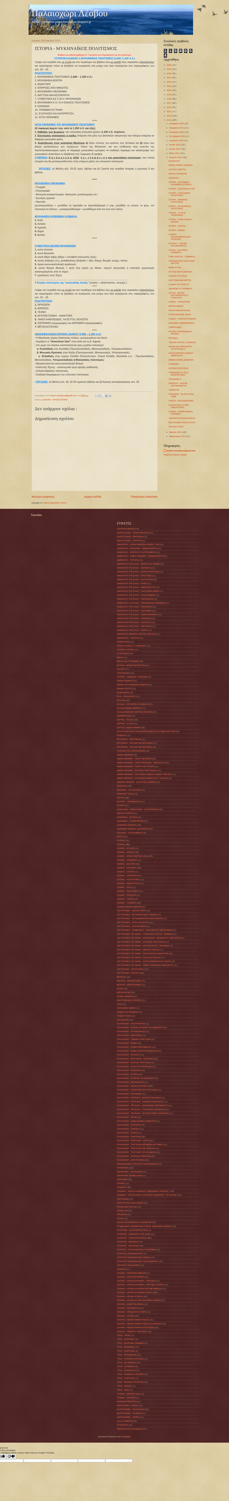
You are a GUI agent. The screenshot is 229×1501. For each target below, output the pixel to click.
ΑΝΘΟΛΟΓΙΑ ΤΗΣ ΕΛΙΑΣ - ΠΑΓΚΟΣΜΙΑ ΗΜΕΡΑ (138, 591)
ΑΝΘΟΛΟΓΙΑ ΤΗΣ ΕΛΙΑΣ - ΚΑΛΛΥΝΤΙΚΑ (135, 579)
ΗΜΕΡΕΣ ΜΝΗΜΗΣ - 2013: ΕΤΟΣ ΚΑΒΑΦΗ (136, 782)
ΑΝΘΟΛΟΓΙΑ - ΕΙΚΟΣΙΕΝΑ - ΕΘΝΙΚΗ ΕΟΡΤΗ (137, 548)
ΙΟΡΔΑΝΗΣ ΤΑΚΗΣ (125, 794)
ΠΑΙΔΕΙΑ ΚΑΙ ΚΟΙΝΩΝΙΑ (128, 1012)
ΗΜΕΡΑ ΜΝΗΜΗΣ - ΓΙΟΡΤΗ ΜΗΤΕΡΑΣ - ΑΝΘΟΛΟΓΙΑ (141, 763)
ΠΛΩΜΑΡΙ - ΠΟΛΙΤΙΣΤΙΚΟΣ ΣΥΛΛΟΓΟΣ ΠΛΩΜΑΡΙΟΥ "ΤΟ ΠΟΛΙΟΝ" (147, 1195)
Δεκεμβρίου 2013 (177, 123)
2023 (169, 77)
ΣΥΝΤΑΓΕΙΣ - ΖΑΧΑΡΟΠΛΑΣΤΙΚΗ (132, 1230)
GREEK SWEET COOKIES (181, 165)
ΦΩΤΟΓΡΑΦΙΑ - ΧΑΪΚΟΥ (128, 1405)
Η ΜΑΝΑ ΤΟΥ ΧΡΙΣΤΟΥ (179, 284)
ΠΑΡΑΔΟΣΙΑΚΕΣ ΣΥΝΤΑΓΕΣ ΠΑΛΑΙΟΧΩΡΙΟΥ (137, 1164)
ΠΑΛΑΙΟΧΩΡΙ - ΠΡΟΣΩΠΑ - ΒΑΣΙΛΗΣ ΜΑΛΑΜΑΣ (139, 1097)
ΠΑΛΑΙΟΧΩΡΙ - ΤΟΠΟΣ (127, 1133)
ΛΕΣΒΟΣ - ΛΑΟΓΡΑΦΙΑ (127, 875)
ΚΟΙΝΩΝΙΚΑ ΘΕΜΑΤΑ (127, 825)
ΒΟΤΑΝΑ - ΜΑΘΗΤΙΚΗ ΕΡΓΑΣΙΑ (131, 665)
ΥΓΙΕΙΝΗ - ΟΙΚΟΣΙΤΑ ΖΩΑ (128, 1394)
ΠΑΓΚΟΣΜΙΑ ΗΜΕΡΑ (126, 1008)
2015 (169, 111)
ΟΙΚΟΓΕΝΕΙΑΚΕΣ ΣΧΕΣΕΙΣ (129, 1000)
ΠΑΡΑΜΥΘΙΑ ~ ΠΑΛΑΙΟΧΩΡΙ (130, 1172)
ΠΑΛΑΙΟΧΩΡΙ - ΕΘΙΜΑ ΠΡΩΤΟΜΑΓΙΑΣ (134, 1047)
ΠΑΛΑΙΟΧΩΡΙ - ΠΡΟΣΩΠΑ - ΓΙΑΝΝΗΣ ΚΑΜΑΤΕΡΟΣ (140, 1101)
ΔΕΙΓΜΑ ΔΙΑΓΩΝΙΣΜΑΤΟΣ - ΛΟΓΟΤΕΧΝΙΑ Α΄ (181, 347)
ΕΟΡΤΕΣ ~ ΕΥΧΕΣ (125, 723)
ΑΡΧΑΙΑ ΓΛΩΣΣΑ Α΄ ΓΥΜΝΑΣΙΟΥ (132, 646)
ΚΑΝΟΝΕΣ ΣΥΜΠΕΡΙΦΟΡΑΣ (181, 323)
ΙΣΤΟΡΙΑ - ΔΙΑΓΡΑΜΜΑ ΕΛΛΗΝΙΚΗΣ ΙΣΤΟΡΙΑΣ (180, 183)
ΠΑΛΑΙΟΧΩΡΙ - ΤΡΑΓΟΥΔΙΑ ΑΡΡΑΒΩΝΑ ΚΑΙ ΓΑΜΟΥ (140, 1144)
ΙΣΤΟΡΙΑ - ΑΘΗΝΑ (177, 230)
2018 (169, 99)
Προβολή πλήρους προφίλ (175, 455)
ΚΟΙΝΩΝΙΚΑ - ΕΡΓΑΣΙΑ (127, 817)
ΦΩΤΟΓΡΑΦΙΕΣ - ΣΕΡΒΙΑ (128, 1417)
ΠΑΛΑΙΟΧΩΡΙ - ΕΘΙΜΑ (127, 1043)
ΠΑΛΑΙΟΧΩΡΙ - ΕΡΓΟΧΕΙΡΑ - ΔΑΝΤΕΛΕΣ (135, 1059)
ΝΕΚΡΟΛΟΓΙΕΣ (124, 992)
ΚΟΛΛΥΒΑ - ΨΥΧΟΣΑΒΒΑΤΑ (130, 833)
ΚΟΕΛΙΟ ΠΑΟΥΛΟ (125, 813)
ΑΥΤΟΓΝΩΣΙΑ (123, 653)
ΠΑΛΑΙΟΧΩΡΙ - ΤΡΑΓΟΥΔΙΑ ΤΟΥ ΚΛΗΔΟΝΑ (136, 1152)
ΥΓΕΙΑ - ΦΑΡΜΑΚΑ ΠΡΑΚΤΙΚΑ (130, 1382)
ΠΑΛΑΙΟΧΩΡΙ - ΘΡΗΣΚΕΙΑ (129, 1070)
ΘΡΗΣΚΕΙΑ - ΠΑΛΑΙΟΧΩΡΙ (129, 790)
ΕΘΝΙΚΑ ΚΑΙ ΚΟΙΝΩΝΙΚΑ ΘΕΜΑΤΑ (132, 685)
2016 (169, 107)
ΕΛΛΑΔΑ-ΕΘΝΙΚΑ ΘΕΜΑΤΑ (129, 708)
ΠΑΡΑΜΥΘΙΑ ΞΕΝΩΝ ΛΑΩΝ (129, 1175)
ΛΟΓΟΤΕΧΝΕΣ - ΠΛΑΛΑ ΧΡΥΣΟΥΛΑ (133, 922)
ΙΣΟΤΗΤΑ (121, 798)
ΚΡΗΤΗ (120, 837)
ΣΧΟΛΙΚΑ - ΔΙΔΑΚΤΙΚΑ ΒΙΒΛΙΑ (131, 1304)
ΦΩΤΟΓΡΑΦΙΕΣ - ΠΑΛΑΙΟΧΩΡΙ (131, 1409)
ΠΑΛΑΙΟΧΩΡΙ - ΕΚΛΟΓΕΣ (128, 1055)
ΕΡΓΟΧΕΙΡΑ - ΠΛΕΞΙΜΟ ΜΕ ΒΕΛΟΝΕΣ (135, 747)
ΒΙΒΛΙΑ (120, 657)
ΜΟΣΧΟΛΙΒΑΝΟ (176, 306)
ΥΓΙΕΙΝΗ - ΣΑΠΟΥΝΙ (126, 1398)
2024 (169, 73)
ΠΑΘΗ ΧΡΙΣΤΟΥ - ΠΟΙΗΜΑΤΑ (182, 256)
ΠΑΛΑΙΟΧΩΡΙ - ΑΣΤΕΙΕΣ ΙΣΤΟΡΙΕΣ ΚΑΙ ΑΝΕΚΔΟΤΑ (140, 1027)
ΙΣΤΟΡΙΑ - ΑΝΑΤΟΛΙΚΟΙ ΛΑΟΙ (182, 189)
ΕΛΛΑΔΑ (121, 700)
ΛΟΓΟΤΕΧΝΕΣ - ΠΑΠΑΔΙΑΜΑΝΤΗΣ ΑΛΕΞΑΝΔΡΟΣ (140, 918)
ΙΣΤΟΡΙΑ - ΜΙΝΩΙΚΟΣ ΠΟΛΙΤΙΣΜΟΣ (178, 200)
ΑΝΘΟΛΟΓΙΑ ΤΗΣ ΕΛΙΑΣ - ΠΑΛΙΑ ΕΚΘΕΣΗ (136, 595)
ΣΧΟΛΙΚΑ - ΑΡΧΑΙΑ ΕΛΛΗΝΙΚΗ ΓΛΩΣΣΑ (135, 1292)
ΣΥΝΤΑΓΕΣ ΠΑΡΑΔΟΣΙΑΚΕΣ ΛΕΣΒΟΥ (134, 1257)
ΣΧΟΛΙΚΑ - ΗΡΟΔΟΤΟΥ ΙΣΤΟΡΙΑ (132, 1312)
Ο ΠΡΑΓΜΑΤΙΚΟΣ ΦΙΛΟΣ (180, 314)
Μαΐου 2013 (174, 153)
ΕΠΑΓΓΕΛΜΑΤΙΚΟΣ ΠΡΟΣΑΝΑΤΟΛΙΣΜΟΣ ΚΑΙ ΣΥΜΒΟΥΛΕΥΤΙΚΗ (146, 731)
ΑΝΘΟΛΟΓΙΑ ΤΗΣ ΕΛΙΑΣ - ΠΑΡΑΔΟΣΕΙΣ (135, 599)
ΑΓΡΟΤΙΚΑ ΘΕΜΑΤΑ (126, 529)
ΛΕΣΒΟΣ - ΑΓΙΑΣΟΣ (126, 848)
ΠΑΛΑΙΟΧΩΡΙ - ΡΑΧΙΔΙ (127, 1117)
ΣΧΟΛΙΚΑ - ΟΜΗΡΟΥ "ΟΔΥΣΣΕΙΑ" (132, 1331)
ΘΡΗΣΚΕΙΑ (122, 786)
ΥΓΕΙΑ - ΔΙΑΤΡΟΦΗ (126, 1339)
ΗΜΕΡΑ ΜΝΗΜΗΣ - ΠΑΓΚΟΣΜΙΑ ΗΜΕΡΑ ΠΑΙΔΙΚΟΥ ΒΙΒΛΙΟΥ (144, 774)
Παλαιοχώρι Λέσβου (70, 13)
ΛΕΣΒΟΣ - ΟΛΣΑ (124, 887)
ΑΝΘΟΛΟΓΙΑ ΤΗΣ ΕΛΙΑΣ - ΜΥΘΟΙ (132, 583)
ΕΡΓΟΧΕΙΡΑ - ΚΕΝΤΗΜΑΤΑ (129, 739)
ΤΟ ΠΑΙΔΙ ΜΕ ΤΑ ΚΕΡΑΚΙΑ (180, 272)
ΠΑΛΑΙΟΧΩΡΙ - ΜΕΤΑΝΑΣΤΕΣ (130, 1082)
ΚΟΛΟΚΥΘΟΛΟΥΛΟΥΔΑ (179, 310)
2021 (169, 86)
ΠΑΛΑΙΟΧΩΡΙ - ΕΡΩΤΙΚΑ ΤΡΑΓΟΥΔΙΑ (134, 1062)
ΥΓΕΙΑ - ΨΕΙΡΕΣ (124, 1386)
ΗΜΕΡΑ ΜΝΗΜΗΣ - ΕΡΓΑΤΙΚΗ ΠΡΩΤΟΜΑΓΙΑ (137, 770)
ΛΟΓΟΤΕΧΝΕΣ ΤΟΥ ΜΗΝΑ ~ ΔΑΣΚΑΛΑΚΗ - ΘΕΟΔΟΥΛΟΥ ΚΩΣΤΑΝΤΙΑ (149, 938)
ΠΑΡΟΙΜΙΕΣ (122, 1179)
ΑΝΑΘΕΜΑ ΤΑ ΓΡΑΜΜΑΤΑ (180, 288)
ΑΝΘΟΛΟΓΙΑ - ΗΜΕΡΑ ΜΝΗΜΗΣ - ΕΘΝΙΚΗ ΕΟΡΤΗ (140, 556)
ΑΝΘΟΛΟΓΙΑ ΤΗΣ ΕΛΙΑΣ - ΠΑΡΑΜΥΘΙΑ (135, 607)
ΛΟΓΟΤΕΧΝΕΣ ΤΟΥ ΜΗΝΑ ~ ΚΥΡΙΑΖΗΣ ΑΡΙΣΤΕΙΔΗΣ (141, 942)
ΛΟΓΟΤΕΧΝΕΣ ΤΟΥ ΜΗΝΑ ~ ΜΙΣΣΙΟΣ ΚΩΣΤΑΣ (138, 950)
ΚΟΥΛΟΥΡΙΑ (174, 161)
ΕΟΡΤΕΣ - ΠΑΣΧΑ (125, 720)
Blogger (127, 1436)
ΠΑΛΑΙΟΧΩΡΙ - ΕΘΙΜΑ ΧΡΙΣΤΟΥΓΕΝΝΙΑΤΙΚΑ (137, 1051)
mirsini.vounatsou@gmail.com (181, 451)
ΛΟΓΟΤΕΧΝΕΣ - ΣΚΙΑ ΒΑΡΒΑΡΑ (131, 926)
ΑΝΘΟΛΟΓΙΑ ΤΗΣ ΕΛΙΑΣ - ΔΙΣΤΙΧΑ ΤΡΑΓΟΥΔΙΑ (138, 572)
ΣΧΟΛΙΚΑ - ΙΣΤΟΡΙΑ (126, 1316)
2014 (169, 116)
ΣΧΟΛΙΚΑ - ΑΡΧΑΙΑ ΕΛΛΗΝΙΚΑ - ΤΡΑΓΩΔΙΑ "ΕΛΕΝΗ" (141, 1285)
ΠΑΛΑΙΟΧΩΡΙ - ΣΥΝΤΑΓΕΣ (129, 1125)
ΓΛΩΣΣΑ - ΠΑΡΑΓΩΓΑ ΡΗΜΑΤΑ (182, 319)
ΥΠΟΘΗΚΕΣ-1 (175, 379)
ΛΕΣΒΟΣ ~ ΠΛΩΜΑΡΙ (127, 903)
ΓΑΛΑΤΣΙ (121, 669)
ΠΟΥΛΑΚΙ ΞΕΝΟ (176, 426)
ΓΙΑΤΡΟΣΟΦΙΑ (123, 673)
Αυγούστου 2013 (176, 140)
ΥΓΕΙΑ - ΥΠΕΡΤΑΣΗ (126, 1378)
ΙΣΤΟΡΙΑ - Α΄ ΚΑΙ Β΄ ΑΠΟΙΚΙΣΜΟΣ (177, 214)
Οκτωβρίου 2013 (176, 132)
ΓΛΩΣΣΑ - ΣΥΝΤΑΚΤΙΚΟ (179, 302)
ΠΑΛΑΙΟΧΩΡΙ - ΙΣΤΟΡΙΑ (128, 1074)
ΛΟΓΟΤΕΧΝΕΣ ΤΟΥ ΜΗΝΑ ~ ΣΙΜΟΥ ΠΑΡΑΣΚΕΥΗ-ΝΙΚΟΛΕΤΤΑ (145, 965)
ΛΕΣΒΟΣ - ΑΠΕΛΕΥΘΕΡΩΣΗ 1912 (132, 856)
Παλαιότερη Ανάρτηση (144, 496)
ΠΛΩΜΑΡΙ (122, 1187)
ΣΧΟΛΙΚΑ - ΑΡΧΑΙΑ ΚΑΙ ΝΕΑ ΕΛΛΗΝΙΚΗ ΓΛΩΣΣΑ (139, 1300)
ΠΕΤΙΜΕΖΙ (173, 338)
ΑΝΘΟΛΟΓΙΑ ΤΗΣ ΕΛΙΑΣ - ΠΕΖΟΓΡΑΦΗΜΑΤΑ (137, 614)
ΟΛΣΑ (120, 1004)
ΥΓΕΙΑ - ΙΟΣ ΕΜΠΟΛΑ (127, 1362)
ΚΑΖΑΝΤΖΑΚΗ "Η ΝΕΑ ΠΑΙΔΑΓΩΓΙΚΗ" (179, 406)
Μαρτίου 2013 (175, 432)
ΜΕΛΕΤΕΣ (122, 977)
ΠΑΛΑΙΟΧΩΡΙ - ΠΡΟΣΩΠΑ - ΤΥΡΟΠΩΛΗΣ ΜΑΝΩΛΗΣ (141, 1109)
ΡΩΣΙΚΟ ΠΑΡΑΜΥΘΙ (178, 174)
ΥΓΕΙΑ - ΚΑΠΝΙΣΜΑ (126, 1366)
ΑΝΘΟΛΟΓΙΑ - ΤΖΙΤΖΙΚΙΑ (128, 560)
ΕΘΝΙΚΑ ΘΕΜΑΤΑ (125, 681)
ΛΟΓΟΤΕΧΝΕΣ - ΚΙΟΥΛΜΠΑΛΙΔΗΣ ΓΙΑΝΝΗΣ (137, 914)
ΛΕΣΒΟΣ (121, 844)
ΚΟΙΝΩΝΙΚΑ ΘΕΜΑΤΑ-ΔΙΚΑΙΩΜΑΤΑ (133, 829)
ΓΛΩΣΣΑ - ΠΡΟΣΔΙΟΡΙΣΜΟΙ (181, 401)
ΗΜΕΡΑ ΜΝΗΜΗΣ (125, 755)
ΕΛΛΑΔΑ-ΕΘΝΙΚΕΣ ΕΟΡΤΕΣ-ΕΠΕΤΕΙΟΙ (135, 712)
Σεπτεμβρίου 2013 (177, 136)
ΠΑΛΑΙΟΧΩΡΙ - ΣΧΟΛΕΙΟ (128, 1129)
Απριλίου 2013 (175, 157)
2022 (169, 82)
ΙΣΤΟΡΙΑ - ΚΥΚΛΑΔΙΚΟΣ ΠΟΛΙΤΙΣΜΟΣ (179, 194)
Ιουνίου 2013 (175, 149)
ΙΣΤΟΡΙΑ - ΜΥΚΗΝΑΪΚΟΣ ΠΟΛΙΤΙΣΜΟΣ (180, 207)
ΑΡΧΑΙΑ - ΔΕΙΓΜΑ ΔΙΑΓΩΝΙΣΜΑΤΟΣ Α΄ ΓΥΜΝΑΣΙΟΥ (179, 295)
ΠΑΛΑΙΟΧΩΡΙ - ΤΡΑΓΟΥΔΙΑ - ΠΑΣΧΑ (133, 1140)
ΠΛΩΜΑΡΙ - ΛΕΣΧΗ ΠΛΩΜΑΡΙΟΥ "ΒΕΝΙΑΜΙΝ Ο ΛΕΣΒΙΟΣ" (143, 1191)
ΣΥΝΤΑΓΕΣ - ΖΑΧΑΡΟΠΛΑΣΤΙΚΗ (132, 1238)
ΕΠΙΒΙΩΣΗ (122, 735)
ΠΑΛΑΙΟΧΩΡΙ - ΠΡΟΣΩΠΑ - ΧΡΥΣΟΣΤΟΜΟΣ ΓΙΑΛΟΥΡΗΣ (143, 1113)
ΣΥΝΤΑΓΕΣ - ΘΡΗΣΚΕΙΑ (128, 1242)
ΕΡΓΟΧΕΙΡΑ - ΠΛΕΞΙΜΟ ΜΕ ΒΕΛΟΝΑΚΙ (135, 743)
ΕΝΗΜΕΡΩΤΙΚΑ (124, 716)
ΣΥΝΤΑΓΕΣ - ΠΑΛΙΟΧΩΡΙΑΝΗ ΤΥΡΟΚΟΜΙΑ (136, 1249)
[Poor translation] (11, 1456)
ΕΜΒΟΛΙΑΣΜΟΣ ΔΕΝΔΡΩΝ (181, 360)
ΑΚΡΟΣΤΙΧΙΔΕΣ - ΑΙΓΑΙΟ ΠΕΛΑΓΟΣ (133, 533)
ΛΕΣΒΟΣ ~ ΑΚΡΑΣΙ (125, 899)
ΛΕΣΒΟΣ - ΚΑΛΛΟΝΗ (127, 868)
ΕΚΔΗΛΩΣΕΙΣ (123, 692)
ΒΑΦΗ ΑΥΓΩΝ (175, 267)
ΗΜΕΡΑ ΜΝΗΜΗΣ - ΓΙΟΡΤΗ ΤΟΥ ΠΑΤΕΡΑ (136, 766)
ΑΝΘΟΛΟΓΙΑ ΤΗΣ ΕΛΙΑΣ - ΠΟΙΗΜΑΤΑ (134, 618)
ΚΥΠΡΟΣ (121, 840)
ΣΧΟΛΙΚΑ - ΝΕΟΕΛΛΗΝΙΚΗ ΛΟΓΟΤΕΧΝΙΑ (136, 1327)
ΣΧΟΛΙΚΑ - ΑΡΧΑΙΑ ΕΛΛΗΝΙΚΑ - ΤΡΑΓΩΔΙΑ (136, 1281)
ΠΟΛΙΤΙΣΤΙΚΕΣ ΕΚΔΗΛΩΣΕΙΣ (130, 1203)
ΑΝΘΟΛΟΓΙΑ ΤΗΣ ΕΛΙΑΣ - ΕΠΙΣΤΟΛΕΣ (134, 576)
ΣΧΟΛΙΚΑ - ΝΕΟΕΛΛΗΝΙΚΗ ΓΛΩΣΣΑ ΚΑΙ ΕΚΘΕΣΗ (139, 1324)
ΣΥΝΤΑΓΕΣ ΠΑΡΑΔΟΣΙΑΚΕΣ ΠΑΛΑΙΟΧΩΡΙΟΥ (137, 1261)
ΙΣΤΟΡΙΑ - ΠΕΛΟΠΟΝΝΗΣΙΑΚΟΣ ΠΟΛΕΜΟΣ (180, 236)
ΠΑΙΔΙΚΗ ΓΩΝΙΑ (124, 1016)
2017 (169, 103)
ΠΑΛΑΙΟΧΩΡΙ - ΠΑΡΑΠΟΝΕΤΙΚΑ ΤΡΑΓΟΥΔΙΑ (137, 1090)
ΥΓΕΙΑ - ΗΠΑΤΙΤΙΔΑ (126, 1351)
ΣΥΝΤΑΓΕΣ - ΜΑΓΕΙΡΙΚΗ (128, 1246)
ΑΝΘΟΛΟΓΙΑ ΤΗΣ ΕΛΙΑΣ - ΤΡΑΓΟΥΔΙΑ (134, 626)
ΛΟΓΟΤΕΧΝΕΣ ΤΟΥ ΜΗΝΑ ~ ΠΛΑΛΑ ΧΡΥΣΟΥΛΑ (139, 957)
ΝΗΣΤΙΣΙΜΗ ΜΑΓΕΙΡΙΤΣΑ (180, 280)
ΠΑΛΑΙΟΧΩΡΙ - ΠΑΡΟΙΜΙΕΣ (129, 1094)
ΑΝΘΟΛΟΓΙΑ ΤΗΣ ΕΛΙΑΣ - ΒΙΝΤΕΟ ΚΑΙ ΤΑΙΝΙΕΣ (138, 564)
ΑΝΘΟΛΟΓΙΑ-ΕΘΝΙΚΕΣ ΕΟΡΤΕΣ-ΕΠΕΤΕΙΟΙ (137, 634)
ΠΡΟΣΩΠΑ (122, 1214)
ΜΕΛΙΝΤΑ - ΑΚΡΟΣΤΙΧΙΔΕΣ (129, 981)
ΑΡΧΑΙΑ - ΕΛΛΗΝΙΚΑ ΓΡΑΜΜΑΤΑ (178, 251)
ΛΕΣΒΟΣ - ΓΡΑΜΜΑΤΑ (127, 860)
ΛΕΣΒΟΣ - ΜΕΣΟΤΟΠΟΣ (128, 883)
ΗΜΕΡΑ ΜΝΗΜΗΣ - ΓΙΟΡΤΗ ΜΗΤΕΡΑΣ (134, 759)
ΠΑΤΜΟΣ (121, 1183)
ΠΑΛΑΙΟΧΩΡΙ (123, 1020)
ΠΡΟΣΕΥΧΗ (122, 1211)
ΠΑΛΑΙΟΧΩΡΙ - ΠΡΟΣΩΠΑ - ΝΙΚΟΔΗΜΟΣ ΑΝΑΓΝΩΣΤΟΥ (142, 1105)
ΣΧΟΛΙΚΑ (121, 1269)
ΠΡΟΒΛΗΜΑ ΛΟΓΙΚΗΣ (127, 1207)
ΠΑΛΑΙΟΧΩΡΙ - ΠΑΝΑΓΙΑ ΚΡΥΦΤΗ (132, 1086)
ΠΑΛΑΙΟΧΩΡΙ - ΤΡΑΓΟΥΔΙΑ (129, 1137)
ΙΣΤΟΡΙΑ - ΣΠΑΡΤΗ (177, 226)
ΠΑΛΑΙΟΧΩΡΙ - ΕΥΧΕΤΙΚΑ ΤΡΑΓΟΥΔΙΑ (134, 1066)
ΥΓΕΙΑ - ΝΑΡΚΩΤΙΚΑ (126, 1370)
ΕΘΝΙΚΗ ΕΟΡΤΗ (124, 688)
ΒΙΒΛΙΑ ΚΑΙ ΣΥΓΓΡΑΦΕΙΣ (128, 661)
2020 (169, 90)
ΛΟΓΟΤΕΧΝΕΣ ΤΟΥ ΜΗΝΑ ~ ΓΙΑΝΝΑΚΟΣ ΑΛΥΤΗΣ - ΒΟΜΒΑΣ (145, 934)
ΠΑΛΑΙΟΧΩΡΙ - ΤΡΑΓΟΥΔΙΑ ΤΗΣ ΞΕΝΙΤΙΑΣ (136, 1148)
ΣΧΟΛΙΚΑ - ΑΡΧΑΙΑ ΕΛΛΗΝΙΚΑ (131, 1277)
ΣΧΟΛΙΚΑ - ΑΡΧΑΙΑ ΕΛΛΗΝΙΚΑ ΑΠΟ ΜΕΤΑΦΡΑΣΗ (139, 1288)
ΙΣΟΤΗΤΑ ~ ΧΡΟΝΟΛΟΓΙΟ (129, 801)
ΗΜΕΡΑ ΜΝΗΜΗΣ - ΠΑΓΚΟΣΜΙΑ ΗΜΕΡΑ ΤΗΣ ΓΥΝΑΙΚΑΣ (142, 778)
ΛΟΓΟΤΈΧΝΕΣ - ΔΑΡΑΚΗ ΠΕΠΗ (132, 910)
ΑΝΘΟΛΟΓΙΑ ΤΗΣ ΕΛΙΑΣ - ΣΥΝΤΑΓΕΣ (134, 622)
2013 (169, 120)
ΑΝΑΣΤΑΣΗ (174, 178)
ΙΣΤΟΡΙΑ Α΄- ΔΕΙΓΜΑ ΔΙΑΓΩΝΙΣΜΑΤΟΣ (178, 244)
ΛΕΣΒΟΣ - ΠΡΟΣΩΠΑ (127, 895)
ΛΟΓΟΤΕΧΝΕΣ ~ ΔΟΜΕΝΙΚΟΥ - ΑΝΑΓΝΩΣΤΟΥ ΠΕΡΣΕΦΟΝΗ (145, 930)
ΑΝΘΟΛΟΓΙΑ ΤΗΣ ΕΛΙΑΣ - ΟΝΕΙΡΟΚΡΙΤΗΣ (136, 587)
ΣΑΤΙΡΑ (120, 1218)
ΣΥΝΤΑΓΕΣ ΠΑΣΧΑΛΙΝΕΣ (128, 1265)
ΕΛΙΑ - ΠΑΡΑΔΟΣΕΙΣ (126, 696)
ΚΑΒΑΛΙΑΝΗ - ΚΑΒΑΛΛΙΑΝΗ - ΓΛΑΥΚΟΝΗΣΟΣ (138, 809)
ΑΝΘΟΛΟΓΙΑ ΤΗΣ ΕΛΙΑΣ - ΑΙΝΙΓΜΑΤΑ (134, 568)
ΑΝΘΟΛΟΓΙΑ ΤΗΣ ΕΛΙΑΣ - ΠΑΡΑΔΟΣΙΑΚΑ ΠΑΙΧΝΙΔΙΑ (141, 603)
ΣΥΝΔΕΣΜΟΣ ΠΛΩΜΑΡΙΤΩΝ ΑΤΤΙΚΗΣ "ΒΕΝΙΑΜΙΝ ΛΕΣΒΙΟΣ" (144, 1226)
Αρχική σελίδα (92, 496)
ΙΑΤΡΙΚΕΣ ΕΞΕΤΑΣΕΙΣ (178, 368)
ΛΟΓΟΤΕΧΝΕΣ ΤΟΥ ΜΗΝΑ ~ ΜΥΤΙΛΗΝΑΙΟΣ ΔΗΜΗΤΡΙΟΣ (143, 953)
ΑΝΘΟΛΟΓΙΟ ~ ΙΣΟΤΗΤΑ (128, 638)
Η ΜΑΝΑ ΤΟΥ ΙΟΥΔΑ (178, 276)
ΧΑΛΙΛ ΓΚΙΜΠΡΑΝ (125, 1421)
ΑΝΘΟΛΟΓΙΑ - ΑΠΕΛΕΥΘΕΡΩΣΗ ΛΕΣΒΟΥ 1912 (138, 544)
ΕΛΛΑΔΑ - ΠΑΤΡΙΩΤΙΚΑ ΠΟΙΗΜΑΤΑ (133, 704)
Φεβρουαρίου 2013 (177, 436)
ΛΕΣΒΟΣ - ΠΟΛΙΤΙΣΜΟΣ (128, 891)
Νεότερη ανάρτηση (43, 496)
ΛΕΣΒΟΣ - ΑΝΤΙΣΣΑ (126, 852)
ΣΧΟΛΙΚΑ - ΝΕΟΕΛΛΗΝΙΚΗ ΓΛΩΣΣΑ (133, 1320)
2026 (169, 65)
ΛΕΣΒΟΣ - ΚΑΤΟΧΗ (126, 872)
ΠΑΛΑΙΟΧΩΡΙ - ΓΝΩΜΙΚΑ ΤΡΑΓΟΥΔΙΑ (134, 1039)
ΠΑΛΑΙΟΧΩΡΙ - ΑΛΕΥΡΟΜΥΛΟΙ (131, 1024)
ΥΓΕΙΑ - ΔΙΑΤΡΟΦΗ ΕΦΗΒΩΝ (130, 1343)
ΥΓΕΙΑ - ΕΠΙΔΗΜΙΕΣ (126, 1347)
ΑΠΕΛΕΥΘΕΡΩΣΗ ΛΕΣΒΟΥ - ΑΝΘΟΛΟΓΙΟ (181, 354)
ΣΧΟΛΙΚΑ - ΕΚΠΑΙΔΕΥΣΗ (128, 1308)
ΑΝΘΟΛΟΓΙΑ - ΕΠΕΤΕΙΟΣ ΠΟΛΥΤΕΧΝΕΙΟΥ (136, 552)
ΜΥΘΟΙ (120, 988)
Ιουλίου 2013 (175, 145)
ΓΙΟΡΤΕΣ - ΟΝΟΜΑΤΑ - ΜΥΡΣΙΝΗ (132, 677)
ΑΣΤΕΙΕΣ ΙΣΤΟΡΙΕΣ (126, 649)
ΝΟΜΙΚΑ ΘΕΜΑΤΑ (125, 996)
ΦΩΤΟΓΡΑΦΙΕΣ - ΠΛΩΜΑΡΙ (129, 1413)
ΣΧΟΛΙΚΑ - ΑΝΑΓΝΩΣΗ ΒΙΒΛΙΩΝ (132, 1273)
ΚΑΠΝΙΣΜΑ (174, 364)
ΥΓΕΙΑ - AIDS (123, 1390)
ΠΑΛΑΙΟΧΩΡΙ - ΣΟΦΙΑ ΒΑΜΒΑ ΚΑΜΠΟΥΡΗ (137, 1121)
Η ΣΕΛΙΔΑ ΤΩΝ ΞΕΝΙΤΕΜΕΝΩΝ (131, 751)
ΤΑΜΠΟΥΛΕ (174, 390)
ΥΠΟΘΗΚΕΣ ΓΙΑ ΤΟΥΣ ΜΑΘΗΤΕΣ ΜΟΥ (179, 373)
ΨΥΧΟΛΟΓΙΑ (123, 1425)
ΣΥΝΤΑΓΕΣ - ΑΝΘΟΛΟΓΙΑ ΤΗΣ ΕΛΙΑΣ (134, 1234)
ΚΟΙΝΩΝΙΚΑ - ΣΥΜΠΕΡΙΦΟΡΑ (130, 821)
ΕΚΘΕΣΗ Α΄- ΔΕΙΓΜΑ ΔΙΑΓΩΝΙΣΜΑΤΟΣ (178, 384)
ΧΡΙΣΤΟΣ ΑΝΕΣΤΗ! (177, 169)
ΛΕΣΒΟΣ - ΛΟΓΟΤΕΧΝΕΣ (128, 879)
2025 (169, 69)
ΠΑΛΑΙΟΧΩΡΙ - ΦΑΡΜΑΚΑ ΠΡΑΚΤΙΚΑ (134, 1156)
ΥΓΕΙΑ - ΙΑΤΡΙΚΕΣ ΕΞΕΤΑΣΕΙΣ (131, 1359)
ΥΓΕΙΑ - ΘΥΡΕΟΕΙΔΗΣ (127, 1355)
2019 (169, 94)
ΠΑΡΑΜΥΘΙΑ (123, 1168)
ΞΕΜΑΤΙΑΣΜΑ (175, 327)
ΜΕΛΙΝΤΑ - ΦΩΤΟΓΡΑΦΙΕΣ (129, 985)
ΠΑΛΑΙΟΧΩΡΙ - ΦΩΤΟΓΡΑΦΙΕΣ (131, 1160)
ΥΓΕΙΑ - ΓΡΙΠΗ (124, 1335)
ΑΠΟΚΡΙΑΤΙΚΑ (123, 642)
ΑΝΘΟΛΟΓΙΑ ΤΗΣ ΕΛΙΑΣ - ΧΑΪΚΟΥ (133, 630)
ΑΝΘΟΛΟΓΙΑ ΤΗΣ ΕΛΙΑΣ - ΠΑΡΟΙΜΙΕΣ (134, 611)
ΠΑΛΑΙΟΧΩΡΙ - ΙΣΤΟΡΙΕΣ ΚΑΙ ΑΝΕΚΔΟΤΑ (136, 1078)
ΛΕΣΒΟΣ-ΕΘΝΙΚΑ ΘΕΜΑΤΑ (129, 907)
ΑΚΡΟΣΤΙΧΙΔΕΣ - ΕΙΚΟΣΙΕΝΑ (130, 536)
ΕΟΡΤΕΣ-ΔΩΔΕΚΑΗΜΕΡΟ (129, 727)
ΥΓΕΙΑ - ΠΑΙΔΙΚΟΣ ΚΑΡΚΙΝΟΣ (130, 1374)
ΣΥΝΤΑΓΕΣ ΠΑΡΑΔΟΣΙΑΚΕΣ (130, 1253)
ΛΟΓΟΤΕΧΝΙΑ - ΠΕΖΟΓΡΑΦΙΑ (130, 969)
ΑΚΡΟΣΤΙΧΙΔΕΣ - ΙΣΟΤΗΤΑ (129, 540)
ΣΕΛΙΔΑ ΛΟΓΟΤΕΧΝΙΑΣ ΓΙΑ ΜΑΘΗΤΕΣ (134, 1222)
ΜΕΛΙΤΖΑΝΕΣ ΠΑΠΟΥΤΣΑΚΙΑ (182, 422)
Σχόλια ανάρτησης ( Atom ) (55, 503)
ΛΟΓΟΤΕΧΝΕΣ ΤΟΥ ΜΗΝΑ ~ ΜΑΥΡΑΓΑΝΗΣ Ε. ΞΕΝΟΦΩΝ (143, 946)
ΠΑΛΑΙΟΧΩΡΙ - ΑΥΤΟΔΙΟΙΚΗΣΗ (131, 1031)
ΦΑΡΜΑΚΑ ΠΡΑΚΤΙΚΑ (127, 1401)
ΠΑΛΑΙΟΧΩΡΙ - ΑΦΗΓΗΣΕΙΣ (129, 1035)
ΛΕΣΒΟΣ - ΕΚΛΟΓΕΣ (126, 864)
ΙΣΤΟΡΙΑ (121, 805)
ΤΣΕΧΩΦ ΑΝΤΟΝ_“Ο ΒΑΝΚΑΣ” (183, 342)
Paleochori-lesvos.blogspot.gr (130, 1429)
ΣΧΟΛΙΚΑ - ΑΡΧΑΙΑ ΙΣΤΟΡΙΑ (55, 400)
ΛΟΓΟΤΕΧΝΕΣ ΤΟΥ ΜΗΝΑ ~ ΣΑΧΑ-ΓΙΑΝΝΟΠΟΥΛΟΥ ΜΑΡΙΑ (144, 961)
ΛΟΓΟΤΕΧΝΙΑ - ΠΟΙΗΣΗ (128, 973)
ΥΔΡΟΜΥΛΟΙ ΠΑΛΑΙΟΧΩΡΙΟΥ (182, 418)
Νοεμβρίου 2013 (176, 128)
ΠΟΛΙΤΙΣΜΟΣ (123, 1199)
